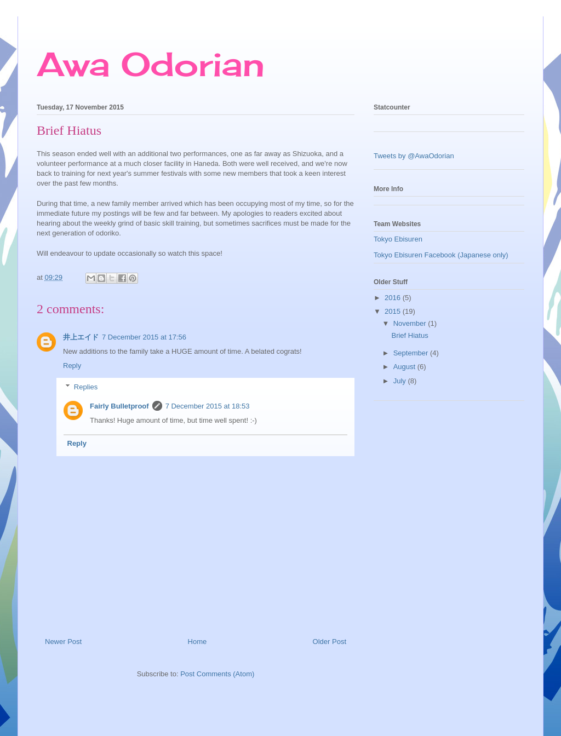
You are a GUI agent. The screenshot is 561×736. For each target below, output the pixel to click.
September (411, 353)
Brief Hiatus (409, 335)
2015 (394, 311)
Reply (72, 365)
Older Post (329, 641)
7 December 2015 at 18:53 (207, 406)
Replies (86, 386)
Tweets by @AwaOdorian (414, 156)
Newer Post (63, 641)
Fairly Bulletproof (119, 406)
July (400, 381)
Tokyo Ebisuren (398, 239)
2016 (394, 298)
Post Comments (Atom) (217, 674)
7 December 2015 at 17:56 (144, 337)
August (405, 367)
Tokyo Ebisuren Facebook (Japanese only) (441, 255)
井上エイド (81, 337)
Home (197, 641)
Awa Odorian (151, 64)
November (410, 323)
